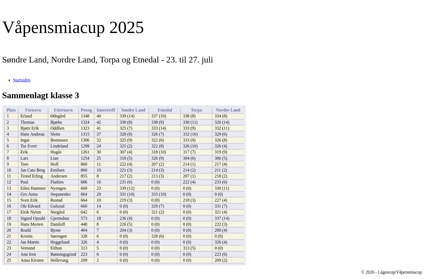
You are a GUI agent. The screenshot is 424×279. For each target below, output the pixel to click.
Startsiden (21, 80)
